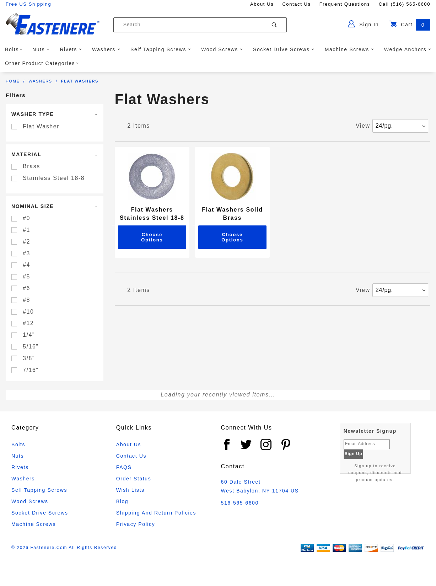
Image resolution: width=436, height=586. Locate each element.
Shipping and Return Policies (156, 513)
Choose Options (152, 237)
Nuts (41, 49)
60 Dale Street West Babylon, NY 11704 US (260, 486)
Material (26, 154)
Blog (122, 501)
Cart (409, 24)
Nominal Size (32, 206)
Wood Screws (222, 49)
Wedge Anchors (407, 49)
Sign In (363, 23)
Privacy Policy (135, 524)
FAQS (124, 467)
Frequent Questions (344, 4)
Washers (106, 49)
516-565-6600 (240, 503)
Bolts (14, 49)
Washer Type (32, 114)
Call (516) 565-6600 (404, 4)
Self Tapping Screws (160, 49)
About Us (262, 4)
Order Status (133, 478)
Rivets (71, 49)
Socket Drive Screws (283, 49)
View (363, 126)
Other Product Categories (42, 63)
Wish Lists (130, 490)
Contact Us (296, 4)
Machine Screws (349, 49)
